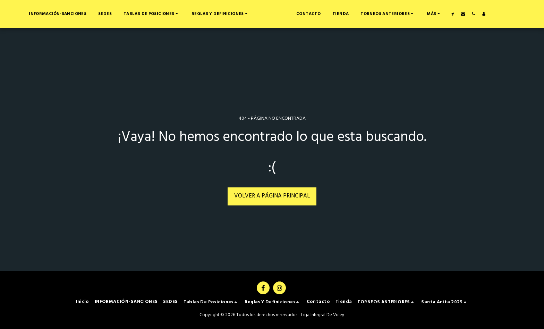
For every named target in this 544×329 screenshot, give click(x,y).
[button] (196, 13)
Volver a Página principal (272, 196)
